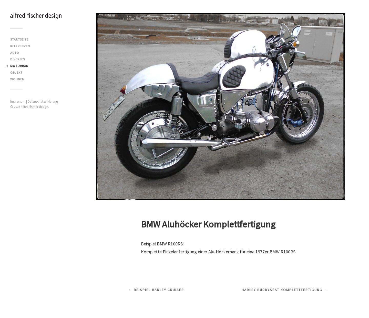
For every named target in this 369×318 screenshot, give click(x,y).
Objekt (16, 72)
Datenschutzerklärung (43, 101)
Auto (14, 53)
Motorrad (19, 66)
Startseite (19, 39)
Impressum (17, 101)
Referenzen (20, 46)
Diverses (17, 59)
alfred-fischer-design (34, 107)
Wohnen (17, 79)
